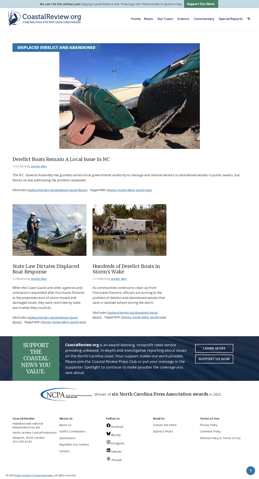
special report (144, 190)
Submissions (67, 438)
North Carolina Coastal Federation (34, 432)
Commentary (204, 18)
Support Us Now (214, 359)
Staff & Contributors (72, 431)
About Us (65, 425)
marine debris (126, 190)
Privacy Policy (209, 425)
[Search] (249, 19)
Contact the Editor (165, 425)
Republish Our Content (74, 444)
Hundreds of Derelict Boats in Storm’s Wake (126, 269)
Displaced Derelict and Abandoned (47, 190)
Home (136, 18)
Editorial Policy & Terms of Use (220, 438)
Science (183, 18)
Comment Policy (210, 431)
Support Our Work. (201, 4)
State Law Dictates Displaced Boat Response (45, 269)
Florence (112, 190)
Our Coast (165, 18)
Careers (64, 451)
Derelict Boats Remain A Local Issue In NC (61, 159)
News (148, 18)
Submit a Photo (163, 431)
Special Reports (231, 18)
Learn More (214, 348)
